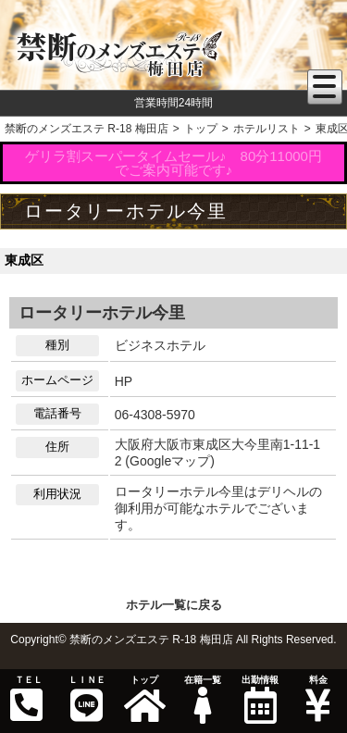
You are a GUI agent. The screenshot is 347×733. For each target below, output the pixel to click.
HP (123, 381)
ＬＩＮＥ (86, 699)
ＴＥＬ (26, 699)
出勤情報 (260, 699)
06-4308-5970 (155, 414)
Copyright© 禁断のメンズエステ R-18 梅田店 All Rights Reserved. (173, 639)
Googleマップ (170, 460)
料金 (317, 699)
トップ (144, 699)
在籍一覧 (201, 699)
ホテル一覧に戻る (174, 605)
